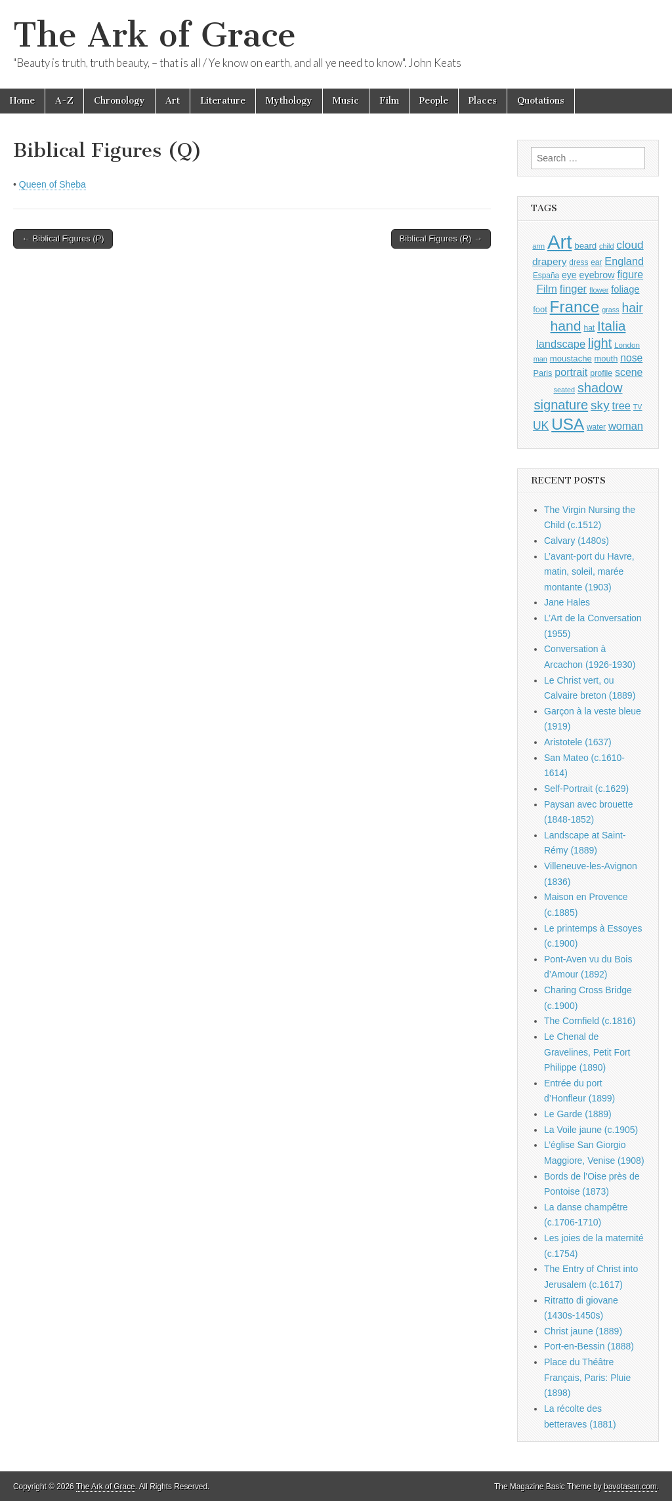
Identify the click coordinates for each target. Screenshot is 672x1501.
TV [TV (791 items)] (637, 407)
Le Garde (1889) (578, 1114)
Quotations (540, 100)
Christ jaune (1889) (583, 1331)
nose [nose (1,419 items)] (631, 357)
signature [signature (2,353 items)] (561, 405)
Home (22, 100)
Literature (222, 100)
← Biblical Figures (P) (63, 238)
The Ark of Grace (154, 35)
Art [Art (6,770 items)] (559, 242)
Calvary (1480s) (576, 540)
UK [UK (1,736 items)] (541, 425)
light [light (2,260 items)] (600, 343)
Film (389, 100)
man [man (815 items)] (540, 359)
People (433, 100)
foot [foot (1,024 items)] (540, 309)
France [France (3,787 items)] (575, 307)
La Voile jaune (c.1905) (591, 1129)
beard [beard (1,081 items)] (585, 246)
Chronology (119, 100)
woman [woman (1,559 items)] (625, 426)
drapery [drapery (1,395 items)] (549, 261)
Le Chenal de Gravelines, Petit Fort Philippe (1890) (587, 1052)
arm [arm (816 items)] (538, 246)
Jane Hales (567, 602)
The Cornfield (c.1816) (589, 1021)
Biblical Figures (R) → (441, 238)
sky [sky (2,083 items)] (600, 405)
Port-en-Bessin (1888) (589, 1346)
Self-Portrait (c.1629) (586, 788)
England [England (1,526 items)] (624, 261)
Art (172, 100)
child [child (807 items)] (606, 246)
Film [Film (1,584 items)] (546, 289)
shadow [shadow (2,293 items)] (600, 387)
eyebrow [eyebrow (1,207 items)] (597, 275)
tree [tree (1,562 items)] (621, 405)
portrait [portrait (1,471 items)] (571, 372)
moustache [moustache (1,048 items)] (571, 358)
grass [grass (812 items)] (611, 310)
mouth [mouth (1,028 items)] (606, 358)
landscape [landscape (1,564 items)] (560, 344)
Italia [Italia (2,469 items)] (611, 325)
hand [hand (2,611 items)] (566, 325)
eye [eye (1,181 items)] (569, 275)
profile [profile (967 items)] (601, 373)
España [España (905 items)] (546, 275)
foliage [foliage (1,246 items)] (625, 289)
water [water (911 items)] (596, 427)
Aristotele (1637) (578, 742)
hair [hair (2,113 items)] (632, 308)
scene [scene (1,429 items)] (628, 372)
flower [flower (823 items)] (598, 290)
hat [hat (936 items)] (589, 328)
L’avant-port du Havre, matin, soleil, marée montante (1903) (589, 571)
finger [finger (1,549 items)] (573, 289)
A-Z (64, 100)
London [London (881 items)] (627, 344)
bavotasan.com (630, 1486)
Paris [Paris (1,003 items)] (543, 373)
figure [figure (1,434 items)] (630, 274)
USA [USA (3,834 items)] (567, 424)
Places (483, 100)
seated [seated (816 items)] (564, 390)
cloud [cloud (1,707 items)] (629, 244)
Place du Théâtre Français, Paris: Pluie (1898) (587, 1377)
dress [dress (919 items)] (578, 262)
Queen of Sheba (52, 184)
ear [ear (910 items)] (596, 262)
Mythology (289, 100)
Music (346, 100)
